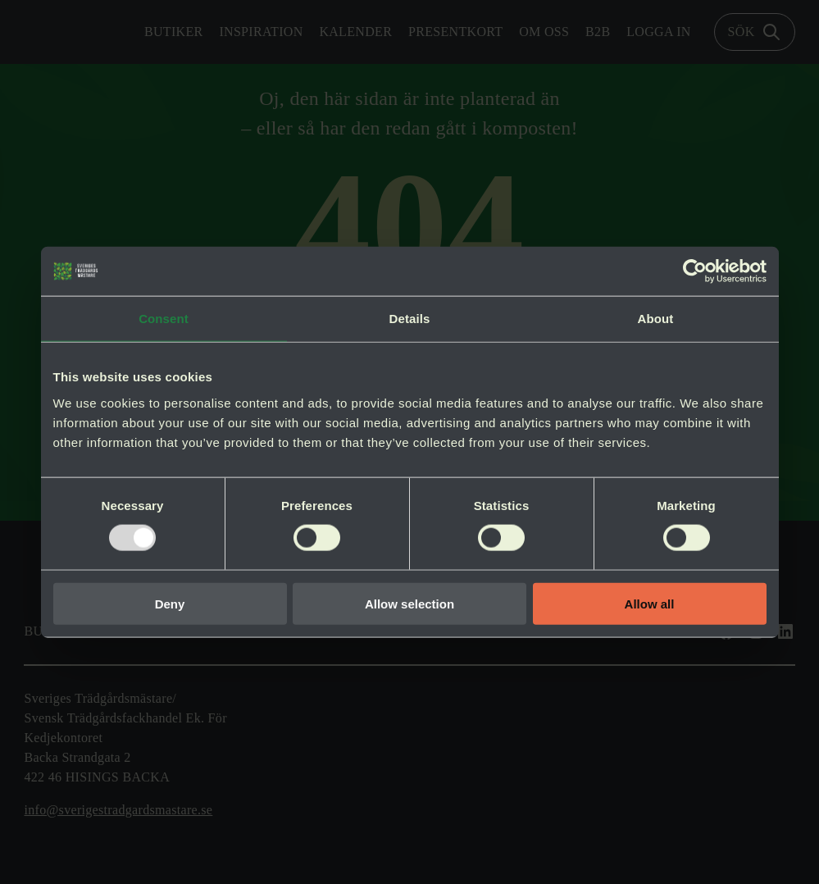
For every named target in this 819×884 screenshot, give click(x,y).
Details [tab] (409, 319)
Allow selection (409, 603)
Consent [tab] (164, 319)
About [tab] (656, 319)
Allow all (650, 603)
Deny (170, 603)
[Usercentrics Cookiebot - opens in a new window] (695, 271)
